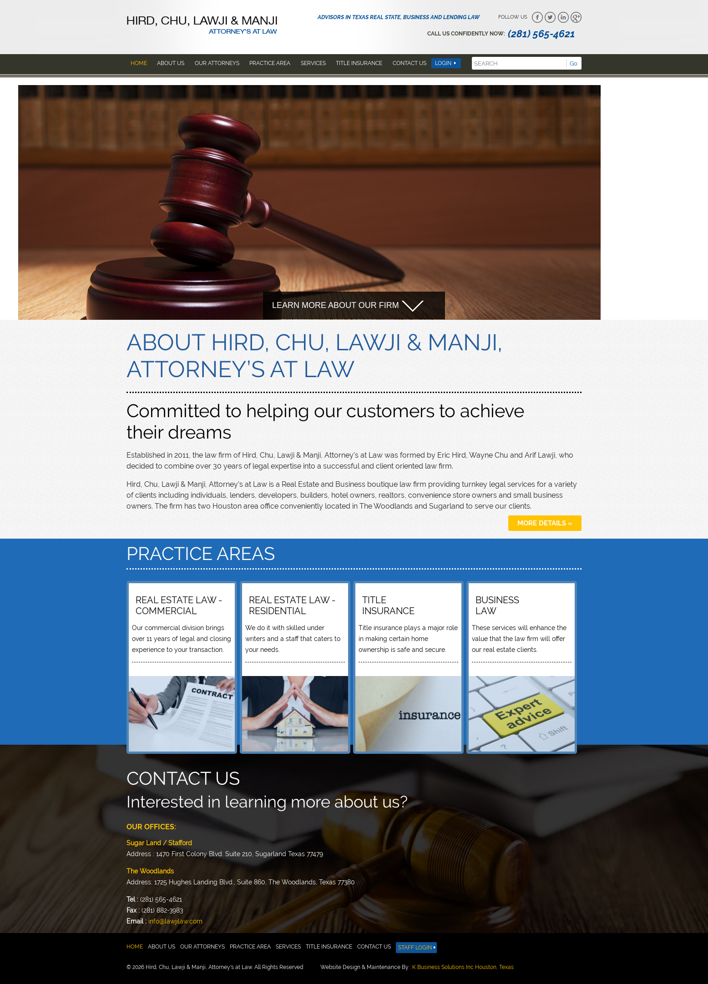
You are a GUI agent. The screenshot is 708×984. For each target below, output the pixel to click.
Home (139, 63)
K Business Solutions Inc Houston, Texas (463, 967)
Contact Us (409, 63)
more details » (544, 523)
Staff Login (415, 947)
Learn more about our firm (348, 306)
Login (443, 63)
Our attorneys (217, 63)
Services (313, 63)
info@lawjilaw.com (175, 921)
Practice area (269, 63)
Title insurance (359, 63)
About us (170, 63)
